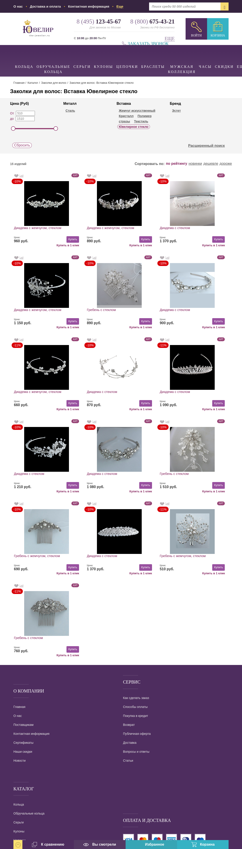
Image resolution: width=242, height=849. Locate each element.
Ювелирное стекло (133, 127)
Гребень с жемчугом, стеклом (37, 474)
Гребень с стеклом (28, 310)
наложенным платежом (141, 696)
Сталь (70, 110)
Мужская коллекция (182, 59)
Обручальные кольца (53, 59)
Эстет (176, 110)
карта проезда (23, 808)
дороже (226, 163)
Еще (170, 38)
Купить (55, 239)
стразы (124, 121)
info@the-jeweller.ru (38, 795)
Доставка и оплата (45, 6)
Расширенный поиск (209, 146)
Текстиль (141, 121)
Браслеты (153, 57)
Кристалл (126, 116)
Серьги (82, 57)
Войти (196, 35)
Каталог (33, 82)
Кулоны (103, 57)
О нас (18, 6)
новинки (195, 163)
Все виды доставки (137, 703)
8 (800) (38, 759)
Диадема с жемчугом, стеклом (37, 228)
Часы (205, 57)
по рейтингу (176, 163)
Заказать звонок (148, 43)
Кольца (24, 57)
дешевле (210, 163)
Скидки (224, 57)
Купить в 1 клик (50, 245)
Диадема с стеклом (140, 228)
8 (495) (38, 746)
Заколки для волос (53, 82)
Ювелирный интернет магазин (56, 788)
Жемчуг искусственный (137, 110)
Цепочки (127, 57)
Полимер (144, 116)
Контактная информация (88, 6)
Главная (18, 82)
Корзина (218, 35)
